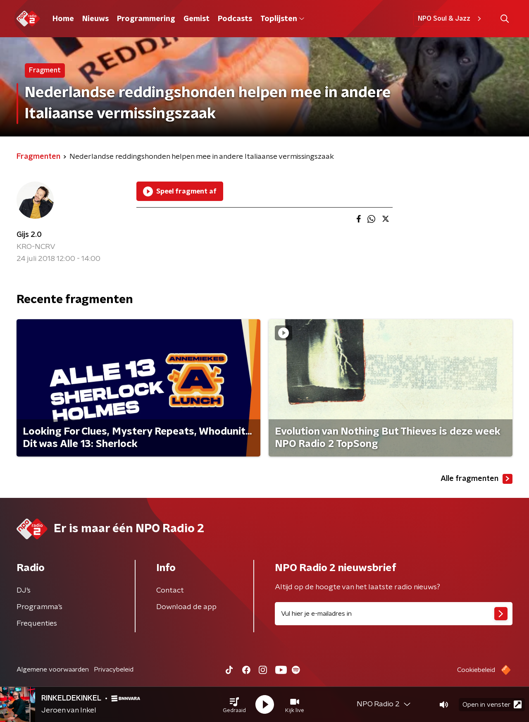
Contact (170, 590)
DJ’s (24, 590)
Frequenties (37, 623)
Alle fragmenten (476, 479)
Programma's (39, 607)
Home (63, 19)
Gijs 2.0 (29, 235)
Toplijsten (282, 19)
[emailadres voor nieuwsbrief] (393, 613)
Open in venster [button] (492, 704)
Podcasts (235, 19)
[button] (234, 704)
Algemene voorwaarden (53, 669)
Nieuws (95, 19)
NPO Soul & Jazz (451, 18)
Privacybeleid (113, 669)
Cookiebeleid (476, 670)
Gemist (196, 19)
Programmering (146, 19)
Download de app (186, 607)
